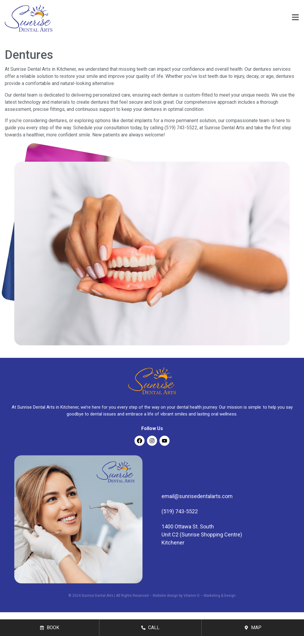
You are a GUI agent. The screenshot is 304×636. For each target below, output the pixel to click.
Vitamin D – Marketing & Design (210, 596)
